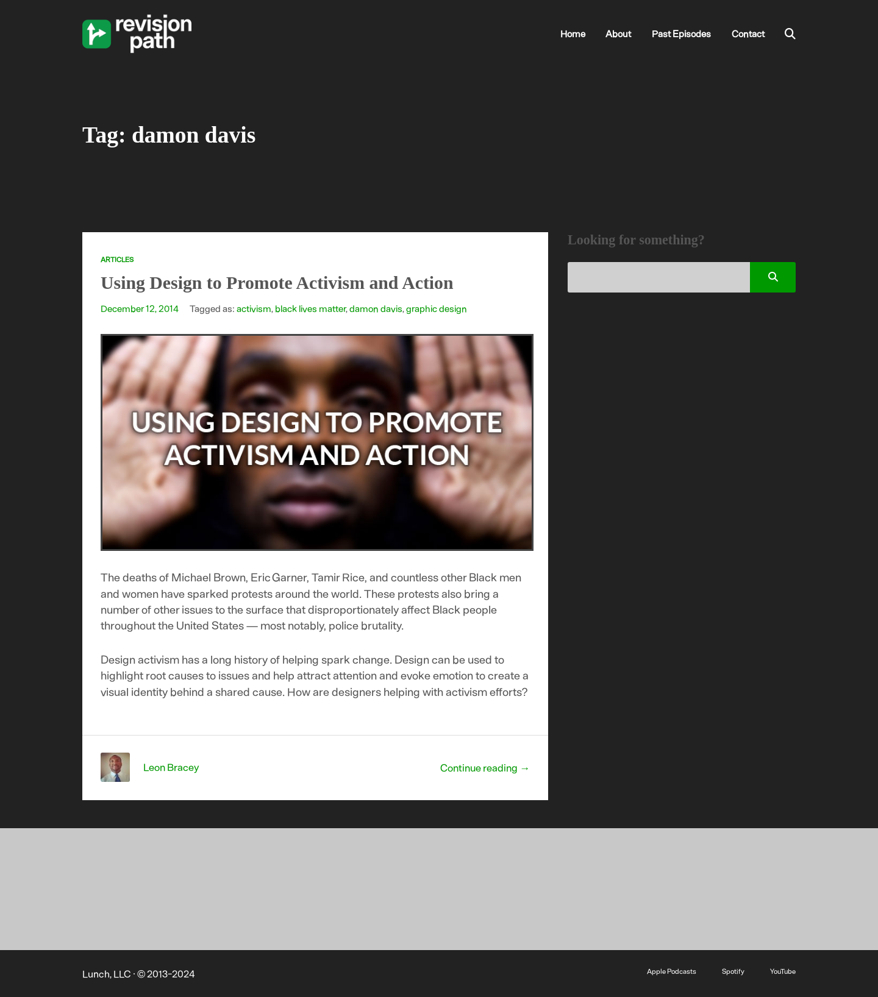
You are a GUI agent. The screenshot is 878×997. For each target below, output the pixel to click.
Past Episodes (681, 33)
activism (254, 308)
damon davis (375, 308)
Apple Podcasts (671, 971)
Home (572, 33)
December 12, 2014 (140, 308)
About (618, 33)
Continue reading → (485, 767)
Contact (748, 33)
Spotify (733, 971)
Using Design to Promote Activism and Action (277, 282)
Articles (117, 259)
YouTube (783, 971)
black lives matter (310, 308)
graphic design (436, 308)
